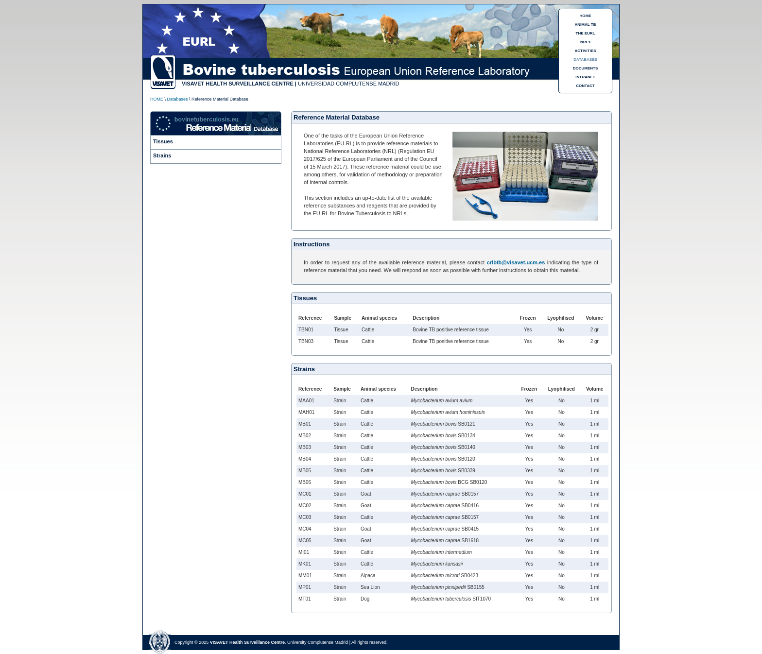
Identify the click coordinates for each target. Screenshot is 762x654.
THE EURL (585, 33)
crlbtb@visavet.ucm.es (516, 262)
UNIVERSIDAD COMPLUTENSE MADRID (348, 83)
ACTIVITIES (585, 51)
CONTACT (585, 86)
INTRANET (585, 77)
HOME (585, 16)
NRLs (585, 42)
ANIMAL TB (585, 24)
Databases (177, 99)
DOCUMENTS (585, 68)
